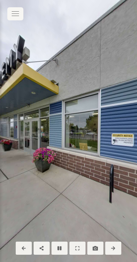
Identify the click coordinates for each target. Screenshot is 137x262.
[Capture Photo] (95, 248)
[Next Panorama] (113, 248)
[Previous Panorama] (24, 248)
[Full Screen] (77, 248)
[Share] (42, 248)
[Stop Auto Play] (60, 248)
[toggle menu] (15, 13)
